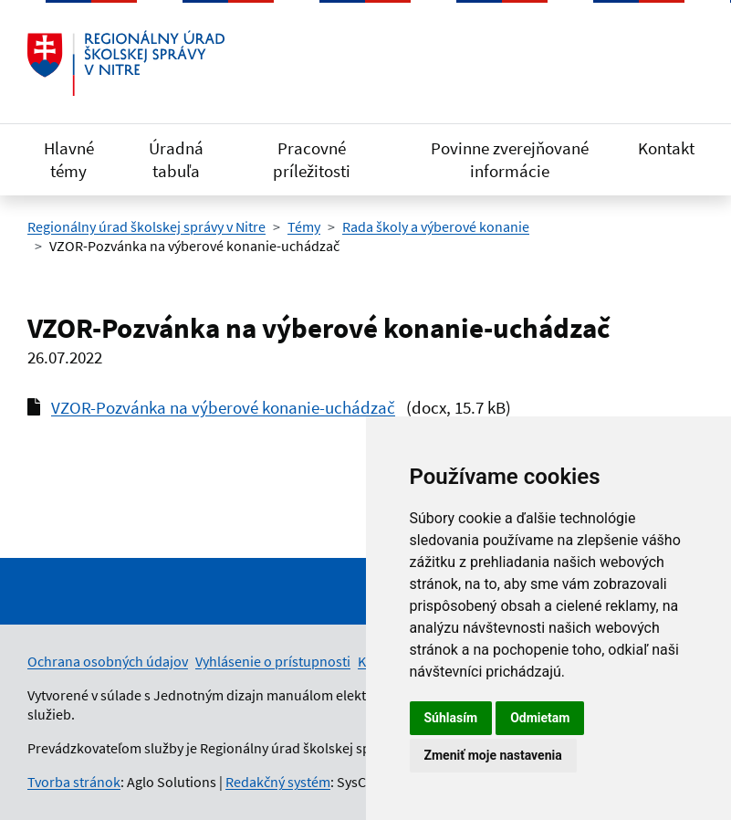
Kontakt (666, 148)
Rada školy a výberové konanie (435, 226)
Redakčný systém (277, 782)
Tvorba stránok (73, 782)
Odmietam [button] (539, 717)
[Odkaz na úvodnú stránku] (126, 63)
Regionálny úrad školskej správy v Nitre (146, 226)
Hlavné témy (69, 159)
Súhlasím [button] (451, 717)
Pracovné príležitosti (311, 159)
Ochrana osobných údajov (107, 661)
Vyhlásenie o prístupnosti (272, 661)
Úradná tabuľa (176, 159)
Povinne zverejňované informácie (510, 159)
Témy (303, 226)
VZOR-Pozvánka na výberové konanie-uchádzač (223, 407)
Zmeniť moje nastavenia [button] (493, 755)
